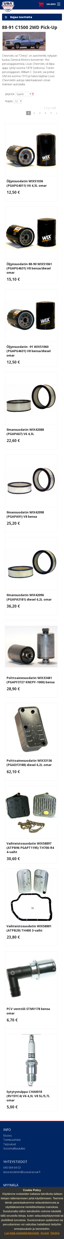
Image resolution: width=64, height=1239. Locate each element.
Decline (55, 1233)
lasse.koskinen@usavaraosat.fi (21, 1172)
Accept (44, 1233)
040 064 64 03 (12, 1167)
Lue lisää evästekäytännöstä (22, 1233)
